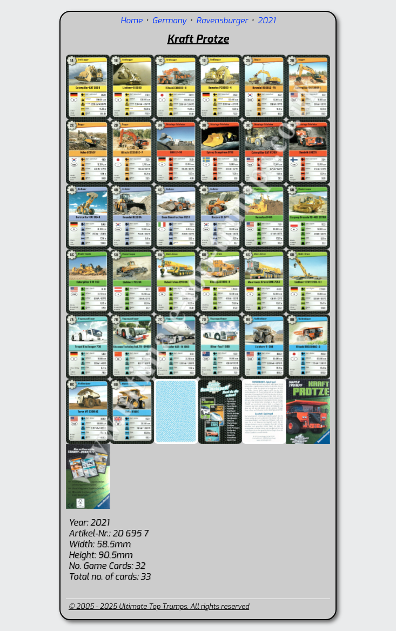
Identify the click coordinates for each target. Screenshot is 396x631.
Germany (169, 20)
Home (131, 20)
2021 (267, 20)
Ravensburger (222, 20)
